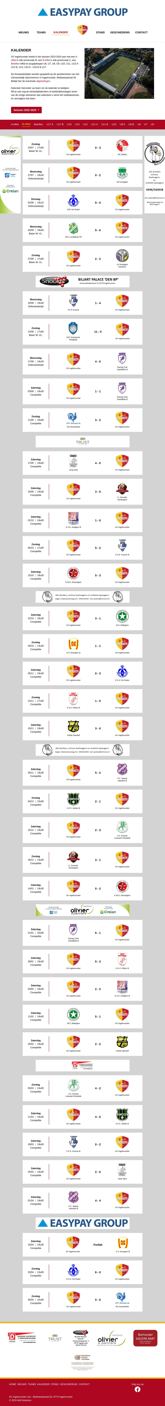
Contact (141, 32)
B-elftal (46, 60)
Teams (41, 32)
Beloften (15, 63)
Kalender (61, 32)
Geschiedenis (120, 32)
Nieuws (24, 32)
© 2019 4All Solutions (20, 1400)
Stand (100, 32)
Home (12, 1384)
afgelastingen (43, 81)
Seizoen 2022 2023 (25, 110)
